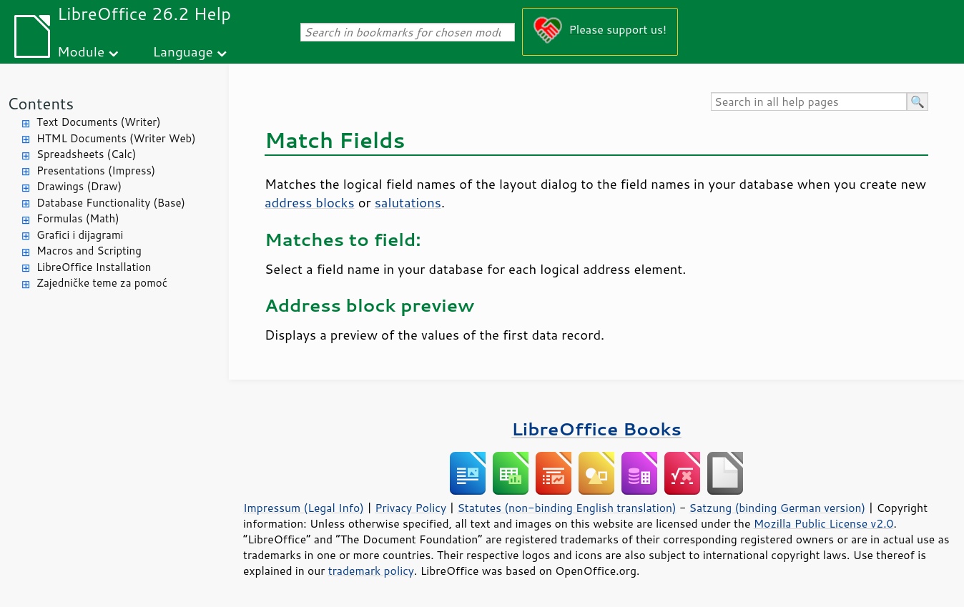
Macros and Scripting (89, 250)
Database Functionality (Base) (110, 202)
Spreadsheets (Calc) (86, 154)
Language (183, 51)
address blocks (310, 202)
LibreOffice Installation (93, 267)
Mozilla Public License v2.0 (824, 523)
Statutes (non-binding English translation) (566, 507)
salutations (408, 202)
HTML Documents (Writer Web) (116, 138)
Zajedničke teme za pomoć (101, 282)
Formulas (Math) (77, 218)
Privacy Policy (410, 507)
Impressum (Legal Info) (303, 507)
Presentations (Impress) (95, 170)
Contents (40, 103)
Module (80, 51)
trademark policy (371, 570)
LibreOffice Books (596, 428)
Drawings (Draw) (79, 186)
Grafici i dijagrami (79, 234)
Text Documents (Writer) (98, 121)
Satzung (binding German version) (777, 507)
